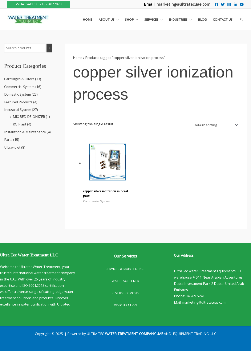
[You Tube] (242, 4)
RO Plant (20, 123)
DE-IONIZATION (125, 304)
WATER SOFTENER (125, 280)
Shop (129, 19)
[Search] (49, 48)
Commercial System (19, 86)
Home (87, 19)
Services (151, 19)
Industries (178, 19)
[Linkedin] (235, 4)
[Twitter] (223, 4)
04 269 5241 (195, 295)
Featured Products (18, 102)
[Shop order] (214, 124)
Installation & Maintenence (25, 131)
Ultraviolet (12, 146)
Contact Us (222, 19)
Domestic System (17, 94)
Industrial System (18, 109)
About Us (106, 19)
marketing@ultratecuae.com (183, 4)
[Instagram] (229, 4)
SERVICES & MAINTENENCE (125, 268)
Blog (202, 19)
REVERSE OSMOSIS (125, 292)
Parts (8, 139)
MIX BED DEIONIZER (29, 116)
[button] (38, 4)
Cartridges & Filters (19, 79)
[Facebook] (216, 4)
